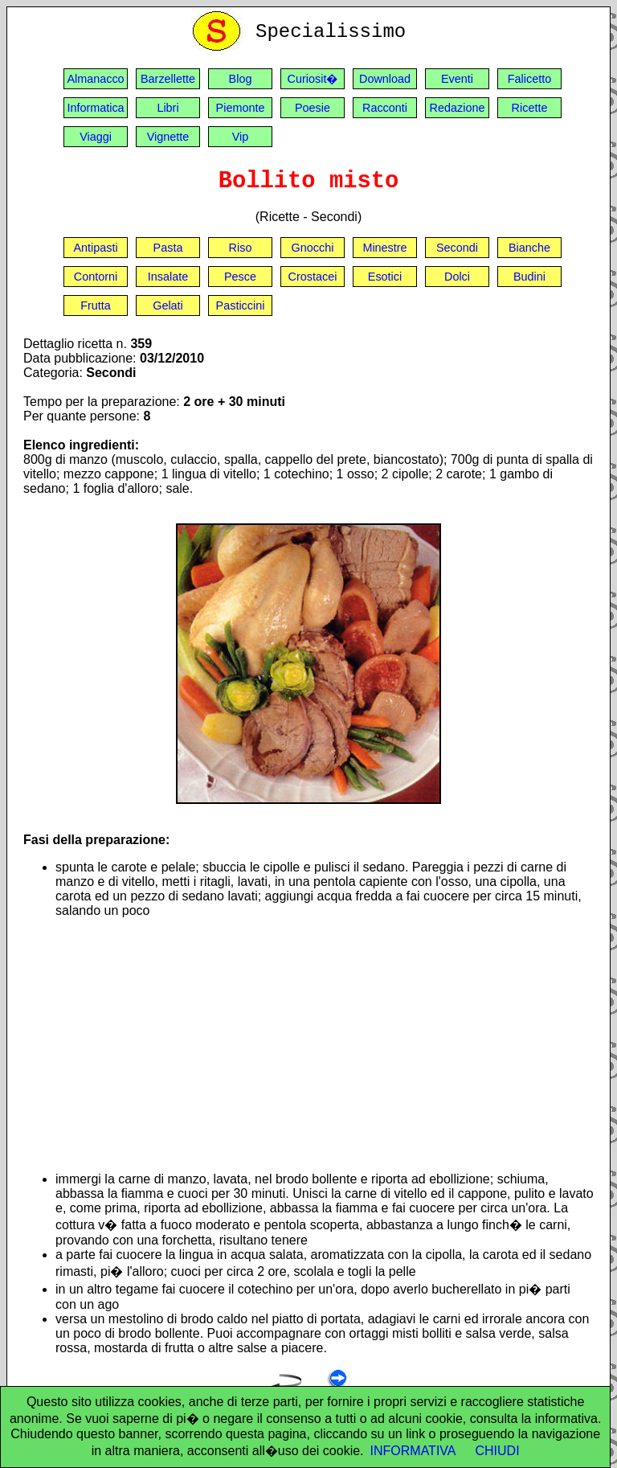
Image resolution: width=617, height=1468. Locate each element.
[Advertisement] (324, 1045)
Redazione (457, 107)
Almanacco (95, 78)
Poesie (312, 107)
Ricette (530, 107)
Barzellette (168, 78)
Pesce (240, 276)
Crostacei (312, 276)
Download (385, 78)
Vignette (168, 136)
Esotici (385, 276)
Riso (240, 247)
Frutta (95, 305)
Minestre (384, 247)
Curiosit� (313, 78)
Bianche (529, 247)
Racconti (384, 107)
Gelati (168, 305)
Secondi (457, 247)
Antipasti (95, 247)
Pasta (168, 247)
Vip (240, 136)
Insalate (168, 276)
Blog (240, 78)
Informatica (95, 107)
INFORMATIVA (413, 1451)
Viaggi (96, 136)
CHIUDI (498, 1451)
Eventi (457, 78)
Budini (529, 276)
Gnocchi (313, 247)
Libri (167, 107)
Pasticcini (240, 305)
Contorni (95, 276)
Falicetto (529, 78)
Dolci (457, 276)
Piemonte (240, 107)
